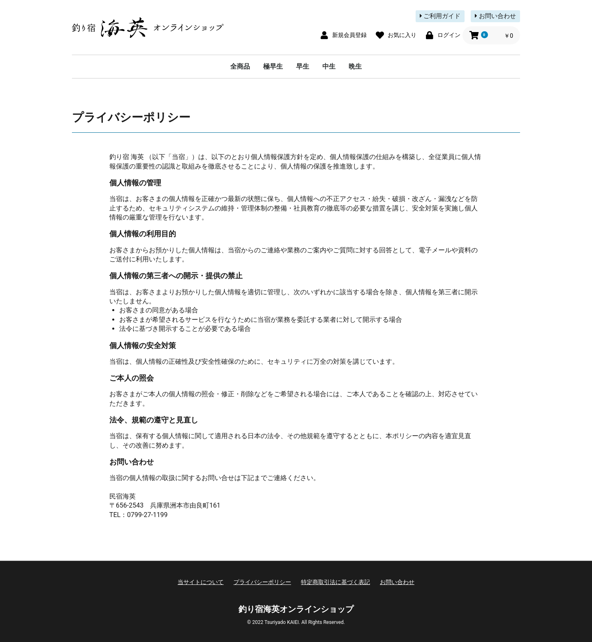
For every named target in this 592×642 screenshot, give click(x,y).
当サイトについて (201, 582)
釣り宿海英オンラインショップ (296, 609)
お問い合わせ (495, 16)
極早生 (273, 66)
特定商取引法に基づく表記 (335, 582)
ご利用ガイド (440, 16)
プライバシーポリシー (262, 582)
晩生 (355, 66)
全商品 (240, 66)
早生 (302, 66)
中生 (328, 66)
